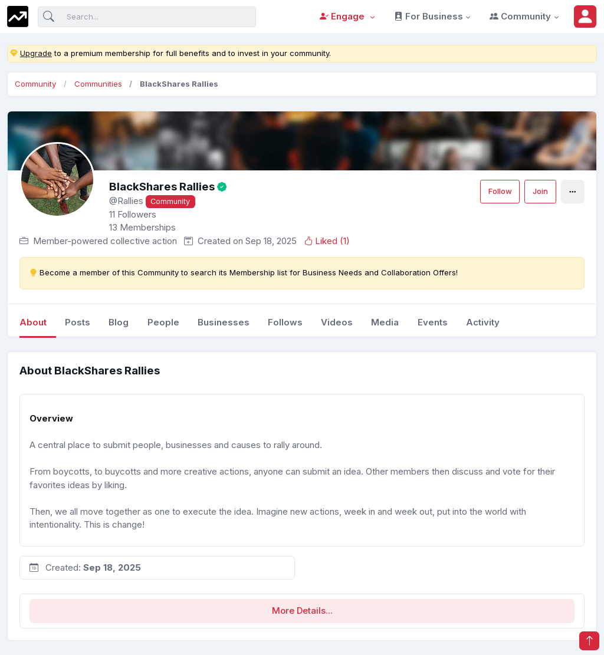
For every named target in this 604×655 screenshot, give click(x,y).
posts (77, 322)
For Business (428, 16)
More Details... (302, 610)
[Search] (147, 16)
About (33, 322)
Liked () (327, 240)
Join (540, 191)
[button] (585, 16)
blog (119, 322)
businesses (224, 322)
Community (520, 16)
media (385, 322)
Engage (343, 16)
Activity (483, 322)
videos (337, 322)
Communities (98, 83)
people (163, 322)
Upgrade (36, 53)
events (433, 322)
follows (285, 322)
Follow (500, 191)
